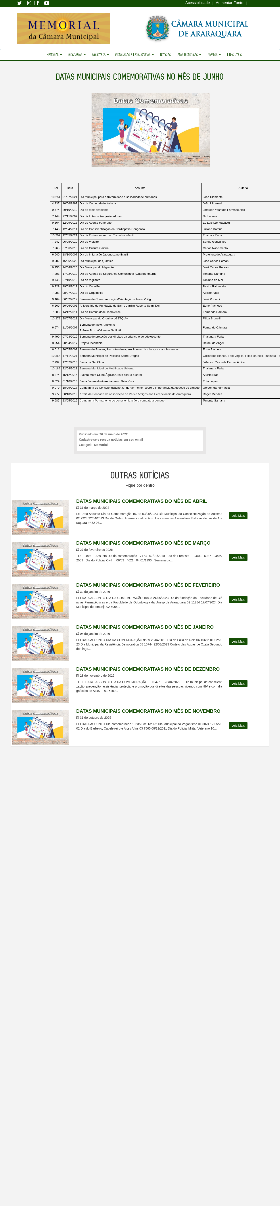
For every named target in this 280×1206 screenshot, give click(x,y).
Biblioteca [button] (100, 55)
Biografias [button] (77, 55)
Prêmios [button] (214, 55)
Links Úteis (234, 55)
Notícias (165, 55)
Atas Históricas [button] (189, 55)
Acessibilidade (197, 2)
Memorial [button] (54, 55)
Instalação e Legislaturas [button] (134, 55)
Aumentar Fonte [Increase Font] (229, 2)
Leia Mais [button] (238, 515)
